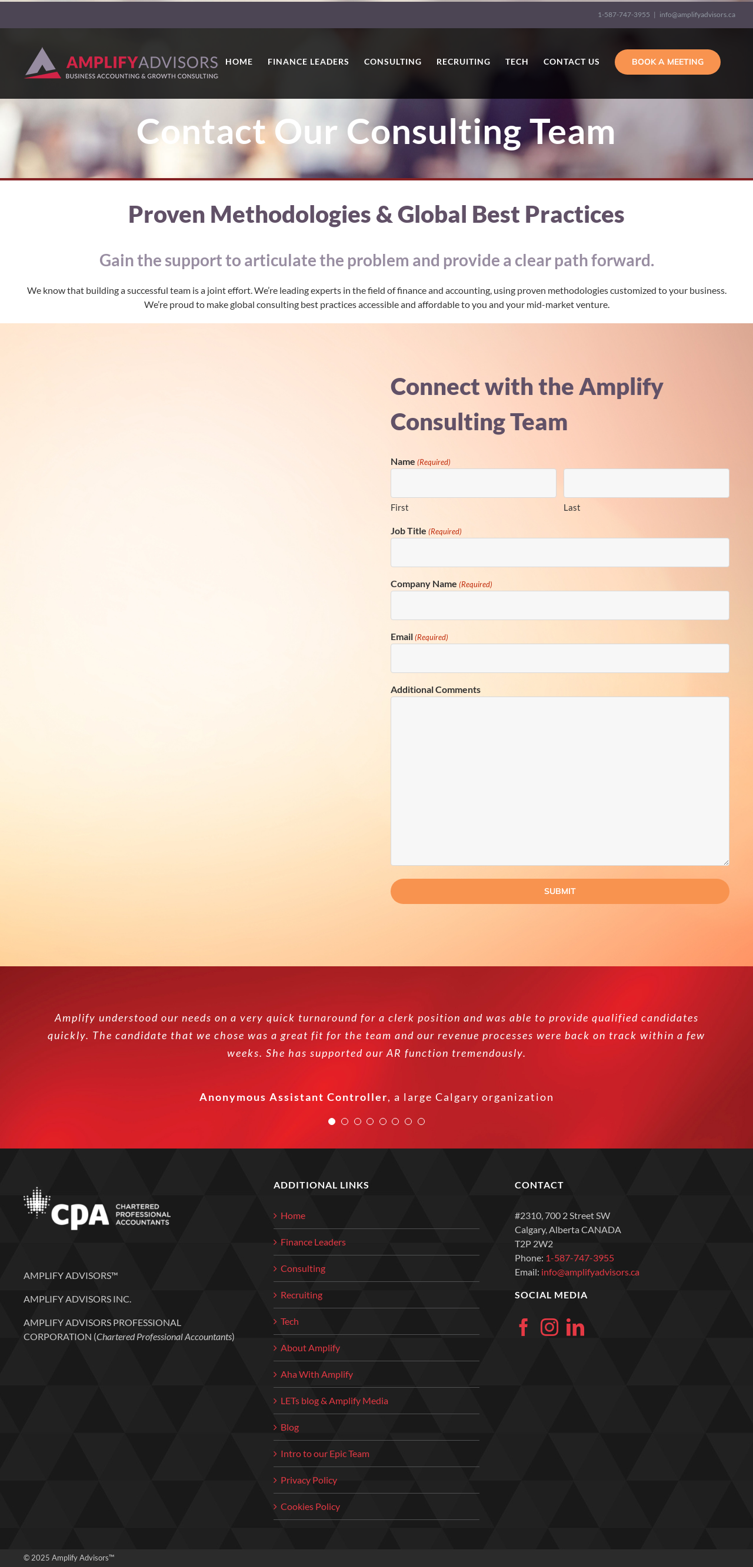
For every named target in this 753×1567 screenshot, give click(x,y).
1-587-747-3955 (624, 14)
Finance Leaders (313, 1241)
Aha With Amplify (317, 1374)
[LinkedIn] (575, 1327)
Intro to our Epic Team (325, 1453)
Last (572, 507)
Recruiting (301, 1294)
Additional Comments (436, 689)
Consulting (303, 1268)
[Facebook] (523, 1327)
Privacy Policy (309, 1479)
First (400, 507)
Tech (290, 1321)
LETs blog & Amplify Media (334, 1400)
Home (293, 1215)
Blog (290, 1426)
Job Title (426, 531)
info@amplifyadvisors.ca (697, 14)
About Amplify (310, 1347)
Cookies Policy (310, 1506)
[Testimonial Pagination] (331, 1121)
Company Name (441, 584)
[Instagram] (549, 1327)
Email (419, 637)
